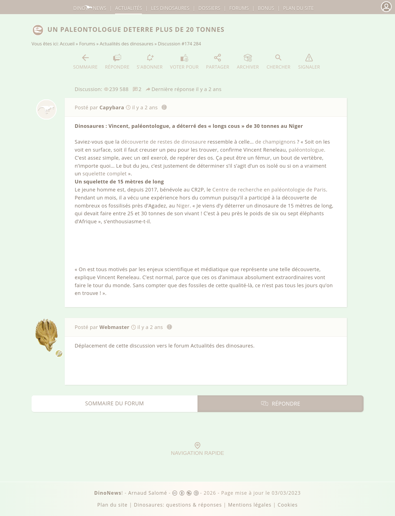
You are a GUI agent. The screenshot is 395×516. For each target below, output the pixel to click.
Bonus (266, 8)
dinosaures (170, 8)
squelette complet (104, 173)
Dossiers (209, 8)
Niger (183, 205)
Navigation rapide (197, 449)
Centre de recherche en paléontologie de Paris (269, 189)
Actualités (128, 8)
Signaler (309, 61)
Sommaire (85, 61)
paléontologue (306, 149)
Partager (217, 61)
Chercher (278, 61)
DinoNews (89, 8)
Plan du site (298, 8)
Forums (87, 44)
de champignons (275, 141)
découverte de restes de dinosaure (163, 141)
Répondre (117, 61)
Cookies (288, 505)
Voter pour (184, 61)
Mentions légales (249, 505)
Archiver (248, 61)
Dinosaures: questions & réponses (178, 505)
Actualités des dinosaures (127, 44)
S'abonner (150, 61)
